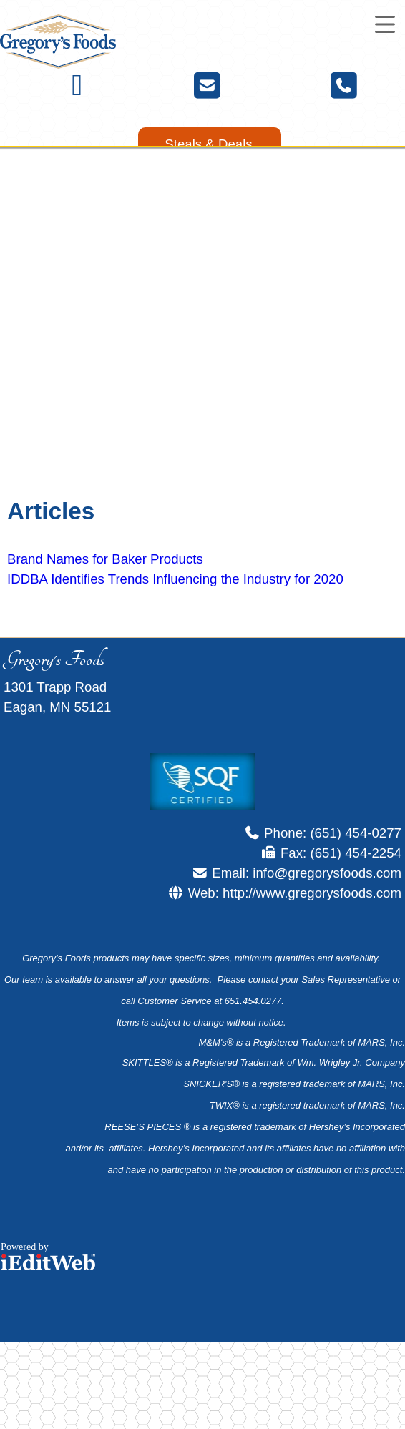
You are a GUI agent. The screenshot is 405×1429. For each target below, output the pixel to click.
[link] (209, 144)
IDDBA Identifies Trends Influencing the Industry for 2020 (175, 578)
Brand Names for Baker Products (105, 558)
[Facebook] (77, 90)
